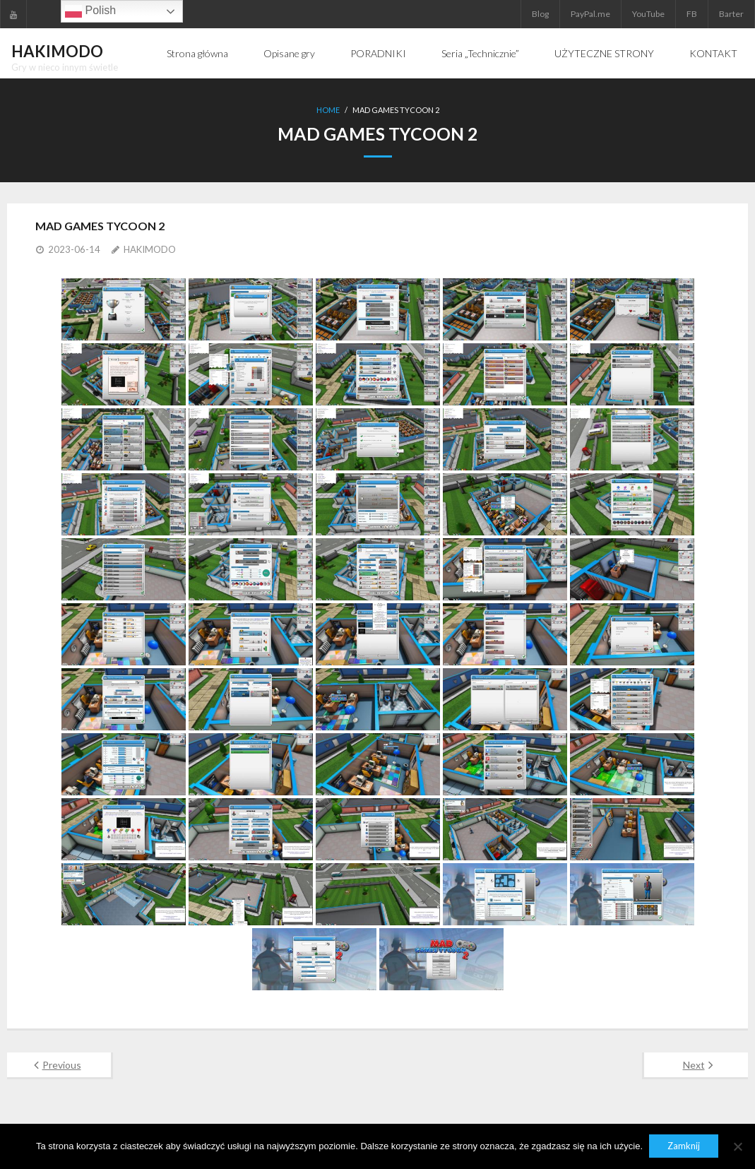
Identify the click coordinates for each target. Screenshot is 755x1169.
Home (328, 109)
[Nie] (737, 1146)
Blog (540, 13)
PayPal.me (590, 13)
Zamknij (684, 1146)
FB (691, 13)
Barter (731, 13)
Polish (90, 11)
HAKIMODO (150, 248)
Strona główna (197, 53)
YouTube (648, 13)
